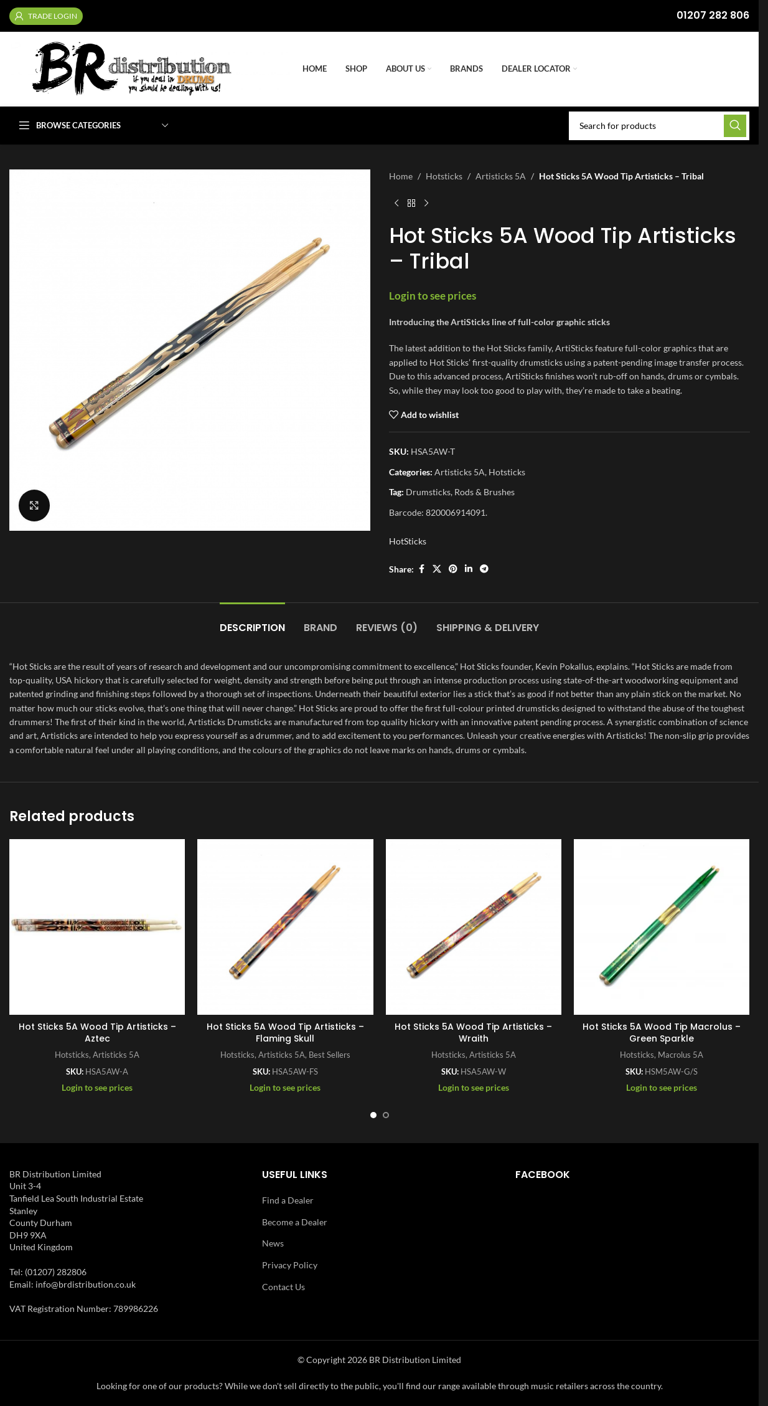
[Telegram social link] (484, 569)
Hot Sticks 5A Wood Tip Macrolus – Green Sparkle (662, 1032)
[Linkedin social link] (468, 569)
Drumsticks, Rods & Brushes (460, 492)
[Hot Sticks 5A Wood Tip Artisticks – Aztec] (97, 927)
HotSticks (407, 541)
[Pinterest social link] (453, 569)
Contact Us (283, 1286)
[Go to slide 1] (373, 1115)
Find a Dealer (288, 1200)
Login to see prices (432, 295)
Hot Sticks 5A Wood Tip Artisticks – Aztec (97, 1032)
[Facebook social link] (421, 569)
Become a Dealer (294, 1222)
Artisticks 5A (500, 176)
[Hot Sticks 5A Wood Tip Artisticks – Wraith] (473, 927)
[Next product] (426, 203)
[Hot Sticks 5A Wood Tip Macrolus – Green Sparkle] (661, 927)
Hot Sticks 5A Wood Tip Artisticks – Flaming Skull (285, 1032)
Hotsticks (444, 176)
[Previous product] (396, 203)
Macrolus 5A (680, 1055)
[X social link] (437, 569)
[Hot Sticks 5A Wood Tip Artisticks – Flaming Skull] (285, 927)
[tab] (252, 621)
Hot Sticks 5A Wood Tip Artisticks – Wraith (473, 1032)
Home (401, 176)
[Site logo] (149, 68)
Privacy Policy (289, 1265)
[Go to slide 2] (386, 1115)
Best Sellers (329, 1055)
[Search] (659, 126)
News (273, 1243)
